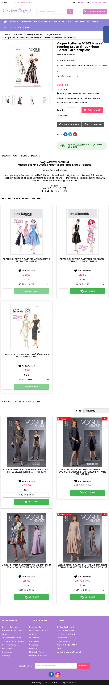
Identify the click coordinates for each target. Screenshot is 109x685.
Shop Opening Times (11, 637)
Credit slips (34, 637)
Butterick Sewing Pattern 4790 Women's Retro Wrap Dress (26, 260)
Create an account (98, 2)
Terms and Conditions (12, 630)
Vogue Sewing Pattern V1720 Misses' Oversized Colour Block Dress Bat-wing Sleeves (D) (82, 472)
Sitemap (6, 655)
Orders (32, 634)
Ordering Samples (10, 645)
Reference (61, 54)
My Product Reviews (38, 655)
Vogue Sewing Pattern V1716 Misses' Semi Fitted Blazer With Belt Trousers (26, 470)
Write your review (69, 124)
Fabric (13, 21)
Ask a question (93, 124)
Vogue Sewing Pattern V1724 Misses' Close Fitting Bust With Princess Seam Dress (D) (82, 566)
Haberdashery (40, 21)
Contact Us (7, 652)
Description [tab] (9, 155)
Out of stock (31, 291)
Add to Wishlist (26, 270)
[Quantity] (71, 110)
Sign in (83, 2)
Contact (5, 2)
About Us (6, 634)
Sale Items (9, 27)
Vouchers (33, 645)
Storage (25, 21)
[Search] (54, 11)
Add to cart (92, 110)
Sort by (79, 411)
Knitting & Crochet (72, 21)
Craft (55, 21)
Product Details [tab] (30, 155)
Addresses (34, 641)
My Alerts (33, 648)
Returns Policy (8, 648)
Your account (38, 620)
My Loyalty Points (36, 652)
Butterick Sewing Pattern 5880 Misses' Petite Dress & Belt (26, 355)
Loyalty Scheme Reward (13, 641)
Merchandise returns (38, 630)
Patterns (91, 21)
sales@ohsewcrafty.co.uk (69, 652)
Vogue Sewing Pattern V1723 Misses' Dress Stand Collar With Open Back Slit (26, 566)
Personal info (35, 627)
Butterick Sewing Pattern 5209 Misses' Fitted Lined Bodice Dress (82, 260)
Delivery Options (9, 627)
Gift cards (24, 27)
